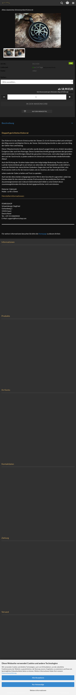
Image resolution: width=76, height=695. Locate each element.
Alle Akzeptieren (38, 678)
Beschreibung (8, 123)
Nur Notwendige (38, 684)
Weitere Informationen (38, 690)
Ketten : (4, 77)
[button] (4, 97)
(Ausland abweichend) (49, 67)
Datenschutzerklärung (9, 673)
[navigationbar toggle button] (73, 3)
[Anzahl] (36, 97)
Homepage (43, 234)
